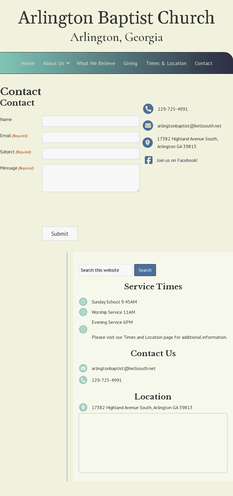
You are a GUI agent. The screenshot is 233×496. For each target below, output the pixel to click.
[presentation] (87, 208)
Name (6, 119)
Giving (130, 63)
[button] (68, 63)
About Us (53, 63)
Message (17, 168)
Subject (15, 152)
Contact (203, 63)
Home (28, 63)
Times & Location (166, 63)
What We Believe (96, 63)
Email (13, 135)
